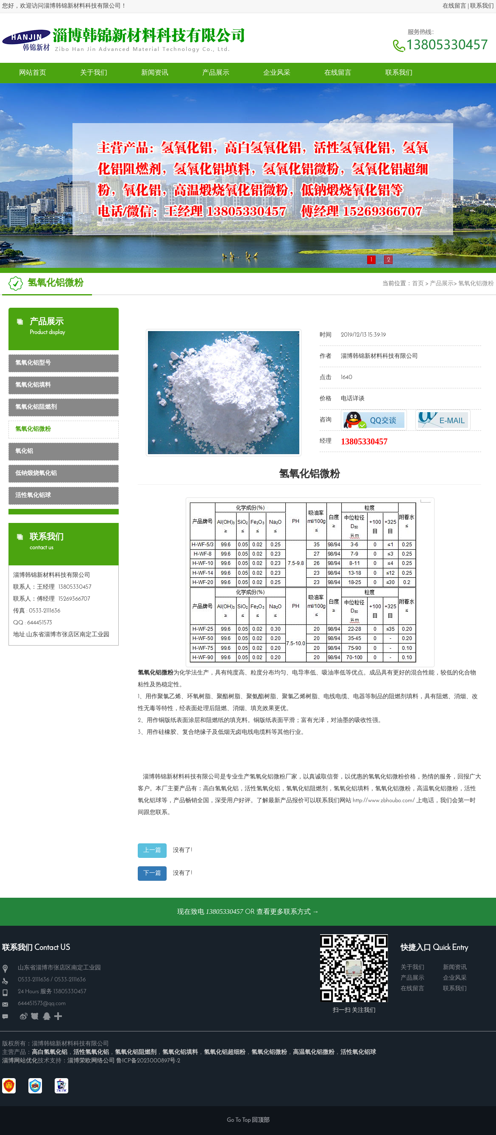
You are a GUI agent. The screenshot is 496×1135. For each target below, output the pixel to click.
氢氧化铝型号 (33, 363)
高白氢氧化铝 (221, 789)
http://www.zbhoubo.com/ (384, 801)
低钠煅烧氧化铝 (36, 473)
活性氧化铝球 (33, 495)
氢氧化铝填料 (33, 385)
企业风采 (455, 978)
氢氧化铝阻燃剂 (36, 407)
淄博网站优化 (20, 1061)
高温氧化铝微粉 (437, 789)
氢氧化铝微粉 (476, 284)
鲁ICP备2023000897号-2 (148, 1061)
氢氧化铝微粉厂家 (273, 777)
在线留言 (454, 6)
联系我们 (482, 6)
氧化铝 (24, 451)
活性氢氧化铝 (262, 789)
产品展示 (442, 284)
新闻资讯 (455, 967)
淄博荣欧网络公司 (91, 1061)
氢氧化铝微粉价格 (392, 777)
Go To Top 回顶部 (248, 1120)
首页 (418, 284)
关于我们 (412, 967)
